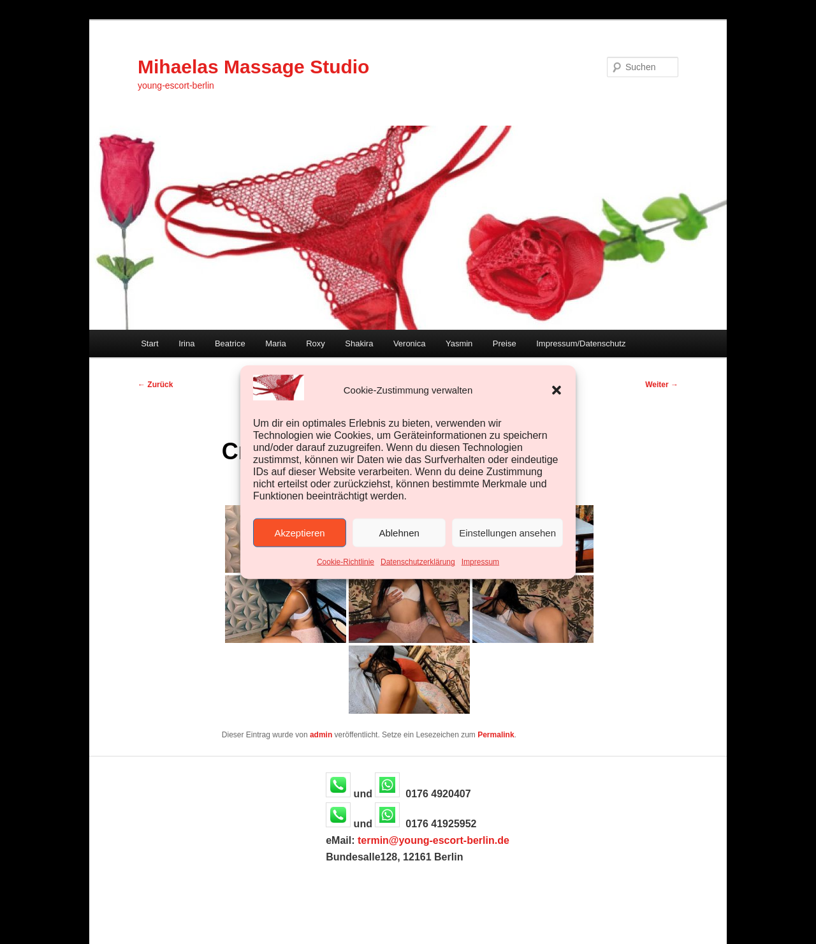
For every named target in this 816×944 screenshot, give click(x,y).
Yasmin (459, 343)
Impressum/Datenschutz (580, 343)
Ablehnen (399, 532)
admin (321, 734)
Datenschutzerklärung (418, 561)
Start (149, 343)
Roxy (315, 343)
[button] (556, 389)
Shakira (359, 343)
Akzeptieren (299, 532)
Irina (186, 343)
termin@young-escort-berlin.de (433, 840)
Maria (275, 343)
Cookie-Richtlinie (345, 561)
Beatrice (230, 343)
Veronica (409, 343)
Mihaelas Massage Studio (253, 66)
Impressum (480, 561)
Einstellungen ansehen (507, 532)
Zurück (155, 384)
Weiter (661, 384)
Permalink (495, 734)
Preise (504, 343)
